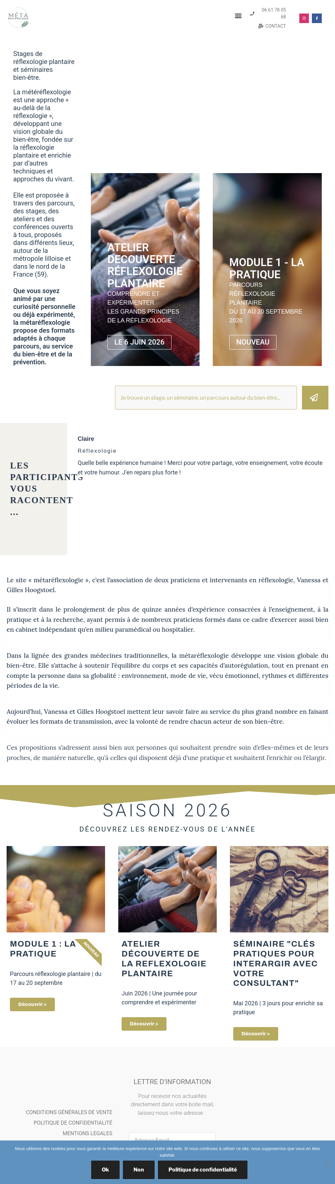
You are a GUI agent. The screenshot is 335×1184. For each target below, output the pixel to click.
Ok (105, 1170)
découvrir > (256, 1034)
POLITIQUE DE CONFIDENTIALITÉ (73, 1123)
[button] (238, 15)
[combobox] (206, 398)
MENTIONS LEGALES (87, 1134)
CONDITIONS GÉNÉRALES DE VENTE (69, 1113)
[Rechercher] (315, 398)
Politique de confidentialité (202, 1170)
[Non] (326, 1162)
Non (138, 1170)
